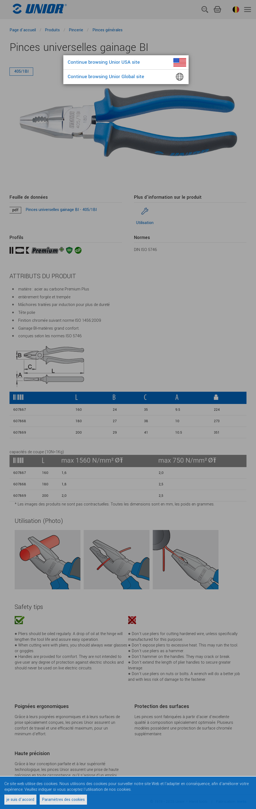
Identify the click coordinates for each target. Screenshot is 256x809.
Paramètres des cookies (63, 799)
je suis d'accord (20, 799)
